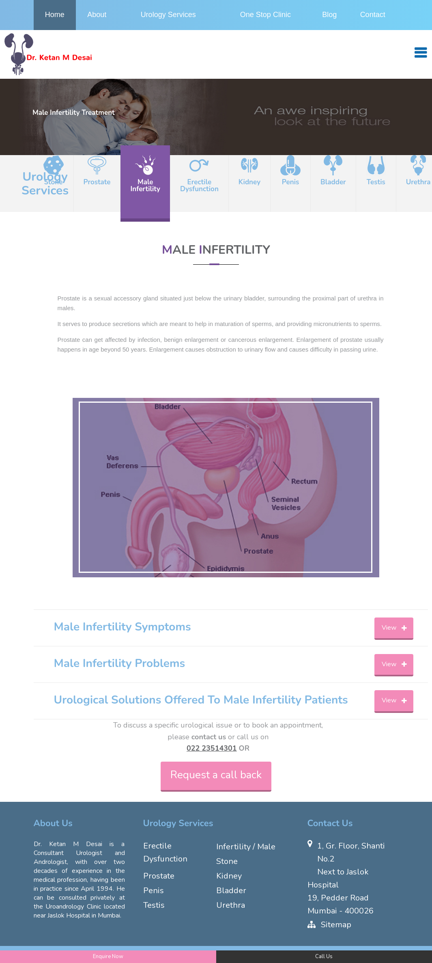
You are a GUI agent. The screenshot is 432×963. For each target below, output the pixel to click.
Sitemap (336, 924)
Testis (154, 905)
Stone (227, 861)
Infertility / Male (245, 846)
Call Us (324, 956)
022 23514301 (212, 748)
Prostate (158, 875)
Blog (329, 15)
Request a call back (216, 775)
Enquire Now (108, 956)
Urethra (230, 905)
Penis (153, 890)
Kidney (229, 875)
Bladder (231, 890)
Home (54, 15)
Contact (372, 15)
